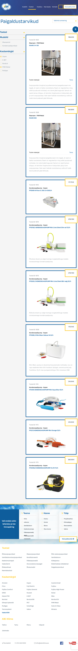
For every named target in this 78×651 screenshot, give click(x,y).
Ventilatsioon (28, 525)
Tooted (31, 7)
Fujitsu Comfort (7, 589)
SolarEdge (30, 606)
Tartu (16, 625)
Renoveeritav (68, 525)
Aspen (4, 56)
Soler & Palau (55, 606)
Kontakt (54, 7)
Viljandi (41, 625)
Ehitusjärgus (68, 521)
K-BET (4, 60)
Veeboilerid (6, 564)
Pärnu (29, 625)
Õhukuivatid (31, 567)
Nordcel (5, 63)
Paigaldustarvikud (19, 22)
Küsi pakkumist (70, 7)
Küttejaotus (55, 561)
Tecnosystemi (6, 609)
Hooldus (39, 7)
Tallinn (4, 625)
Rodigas (5, 70)
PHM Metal (6, 67)
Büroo (46, 525)
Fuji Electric (31, 586)
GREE (4, 593)
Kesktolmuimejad (8, 561)
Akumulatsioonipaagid (34, 564)
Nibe (52, 596)
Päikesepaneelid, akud (29, 532)
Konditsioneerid (32, 557)
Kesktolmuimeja (29, 528)
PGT (28, 603)
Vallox (29, 609)
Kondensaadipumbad (9, 45)
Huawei (29, 593)
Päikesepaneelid (32, 561)
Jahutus (26, 521)
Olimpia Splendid (8, 603)
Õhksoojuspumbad (8, 554)
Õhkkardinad (6, 567)
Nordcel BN (30, 599)
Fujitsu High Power (57, 589)
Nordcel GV (55, 599)
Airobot (4, 583)
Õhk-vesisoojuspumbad (59, 554)
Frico (3, 586)
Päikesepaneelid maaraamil (29, 535)
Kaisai (53, 593)
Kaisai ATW (6, 596)
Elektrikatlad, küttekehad (59, 564)
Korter (46, 521)
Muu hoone (47, 528)
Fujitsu (53, 586)
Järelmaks (5, 631)
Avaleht (24, 7)
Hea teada (47, 7)
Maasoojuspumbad (33, 554)
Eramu (46, 518)
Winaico (54, 609)
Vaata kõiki (6, 612)
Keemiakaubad (7, 570)
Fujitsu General (32, 589)
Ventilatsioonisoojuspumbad (12, 557)
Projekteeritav (68, 518)
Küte (25, 518)
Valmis (66, 528)
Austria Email (55, 583)
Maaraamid (6, 42)
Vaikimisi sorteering (60, 20)
